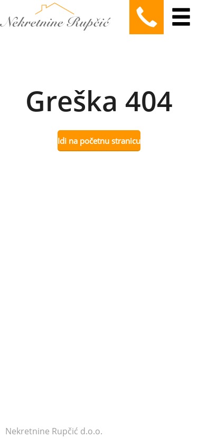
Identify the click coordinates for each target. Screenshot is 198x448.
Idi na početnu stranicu (99, 140)
